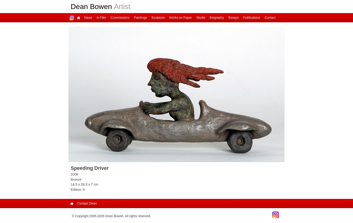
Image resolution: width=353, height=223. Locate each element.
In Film (101, 17)
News (88, 17)
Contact (270, 17)
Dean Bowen (100, 6)
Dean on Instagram (71, 17)
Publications (251, 17)
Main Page (78, 17)
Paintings (140, 17)
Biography (217, 17)
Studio (200, 17)
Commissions (120, 17)
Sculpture (158, 17)
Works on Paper (180, 17)
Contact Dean (87, 203)
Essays (234, 17)
